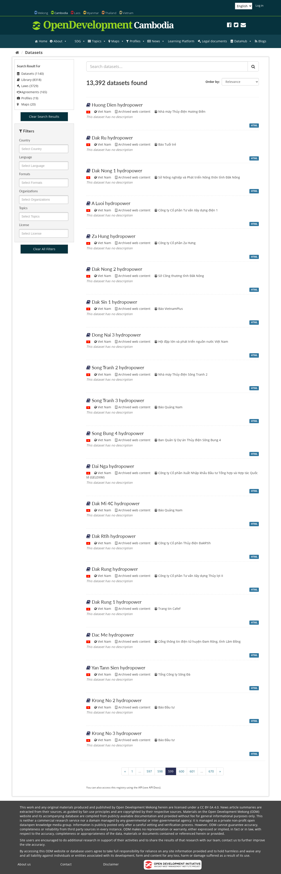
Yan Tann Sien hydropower (118, 667)
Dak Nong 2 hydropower (117, 269)
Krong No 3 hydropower (117, 733)
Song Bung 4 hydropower (118, 433)
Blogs (262, 41)
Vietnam (128, 13)
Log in (259, 5)
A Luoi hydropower (111, 203)
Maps (117, 41)
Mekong (43, 13)
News (158, 41)
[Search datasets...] (167, 66)
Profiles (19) (27, 98)
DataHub (243, 41)
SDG (80, 41)
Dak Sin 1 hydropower (114, 302)
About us (24, 864)
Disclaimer (111, 864)
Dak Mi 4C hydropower (116, 503)
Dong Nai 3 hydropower (116, 334)
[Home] (17, 52)
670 (211, 771)
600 (181, 771)
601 (192, 771)
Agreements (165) (32, 92)
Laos (77, 13)
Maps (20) (26, 104)
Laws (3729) (27, 86)
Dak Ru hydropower (112, 137)
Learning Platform (181, 41)
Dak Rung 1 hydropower (117, 602)
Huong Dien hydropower (117, 104)
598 (160, 771)
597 (149, 771)
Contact (66, 864)
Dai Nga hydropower (113, 466)
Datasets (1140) (30, 73)
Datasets (34, 52)
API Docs (154, 787)
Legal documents (214, 41)
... (140, 771)
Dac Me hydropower (113, 634)
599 (170, 771)
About (60, 41)
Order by (212, 82)
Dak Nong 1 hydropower (117, 170)
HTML (254, 125)
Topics (99, 41)
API (140, 787)
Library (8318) (29, 80)
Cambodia (61, 13)
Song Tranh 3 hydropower (118, 400)
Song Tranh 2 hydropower (118, 367)
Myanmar (93, 13)
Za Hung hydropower (113, 236)
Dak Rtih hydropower (114, 536)
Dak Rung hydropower (115, 569)
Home (43, 41)
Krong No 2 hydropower (117, 700)
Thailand (110, 13)
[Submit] (253, 66)
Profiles (137, 41)
